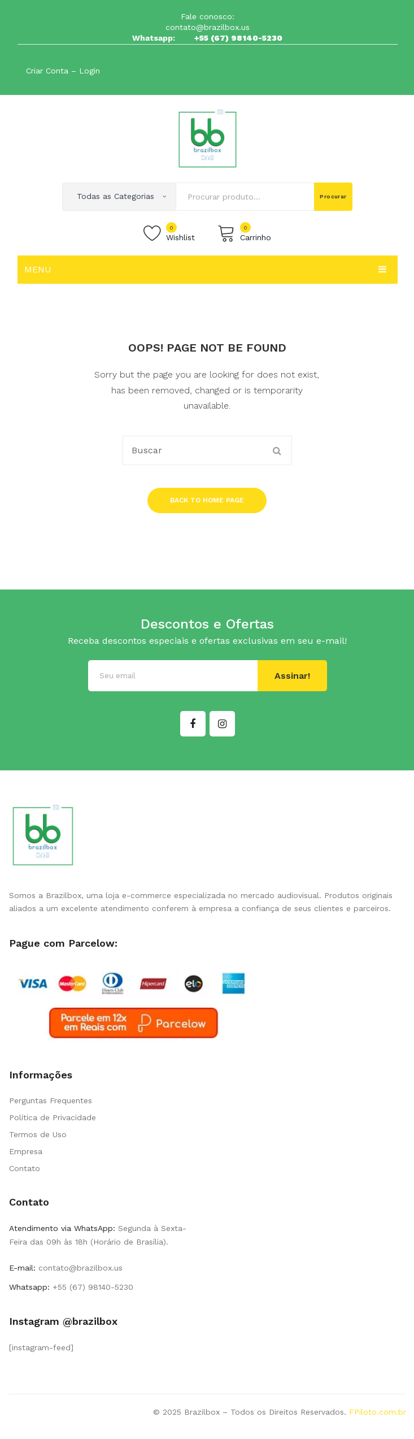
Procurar (333, 196)
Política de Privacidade (52, 1117)
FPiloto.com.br (377, 1411)
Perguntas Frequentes (50, 1100)
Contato (24, 1168)
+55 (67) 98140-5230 (238, 37)
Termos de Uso (38, 1134)
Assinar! (292, 675)
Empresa (25, 1151)
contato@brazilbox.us (207, 27)
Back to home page (207, 500)
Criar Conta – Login (63, 70)
